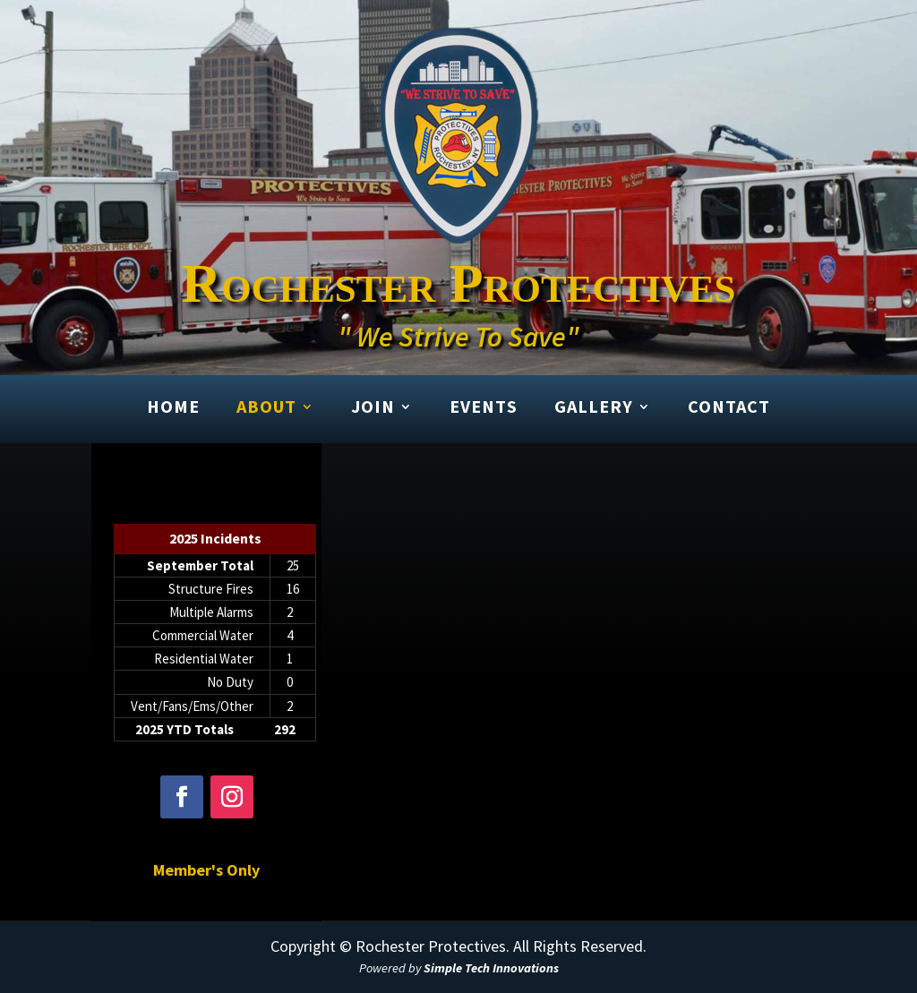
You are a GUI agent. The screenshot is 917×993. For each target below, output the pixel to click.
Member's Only (206, 870)
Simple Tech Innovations (491, 968)
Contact (729, 406)
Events (484, 406)
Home (173, 406)
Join (373, 406)
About (266, 406)
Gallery (593, 406)
